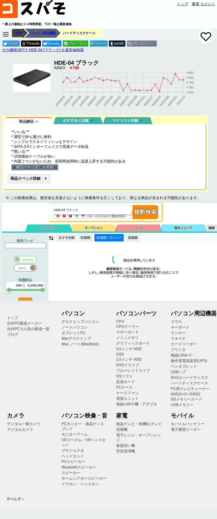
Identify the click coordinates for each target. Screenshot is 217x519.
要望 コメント (203, 4)
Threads (30, 43)
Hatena (98, 43)
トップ (182, 4)
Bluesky (51, 43)
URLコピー (141, 43)
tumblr (117, 43)
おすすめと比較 (78, 120)
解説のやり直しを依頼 (34, 167)
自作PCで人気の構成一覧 (28, 329)
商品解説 (28, 121)
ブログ (12, 334)
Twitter (10, 43)
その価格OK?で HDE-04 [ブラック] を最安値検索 (43, 50)
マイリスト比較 (127, 120)
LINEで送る (75, 43)
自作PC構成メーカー (24, 323)
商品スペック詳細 (25, 178)
